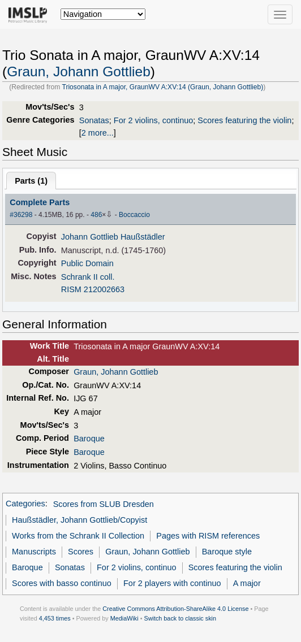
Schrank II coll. (88, 276)
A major (247, 583)
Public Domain (87, 263)
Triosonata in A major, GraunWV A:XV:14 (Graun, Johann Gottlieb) (162, 87)
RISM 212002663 (92, 289)
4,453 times (55, 618)
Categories (25, 504)
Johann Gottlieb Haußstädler (113, 236)
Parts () (31, 180)
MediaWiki (124, 618)
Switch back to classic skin (180, 618)
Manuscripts (34, 551)
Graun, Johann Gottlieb (78, 71)
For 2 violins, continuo (153, 120)
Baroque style (227, 551)
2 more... (97, 132)
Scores (80, 551)
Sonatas (94, 120)
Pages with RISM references (208, 535)
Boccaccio (134, 215)
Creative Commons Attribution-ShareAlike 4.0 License (175, 608)
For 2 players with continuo (172, 583)
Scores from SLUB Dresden (103, 504)
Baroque (89, 438)
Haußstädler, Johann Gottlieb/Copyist (79, 519)
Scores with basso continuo (61, 583)
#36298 (21, 215)
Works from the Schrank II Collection (78, 535)
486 (96, 215)
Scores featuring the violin (244, 120)
